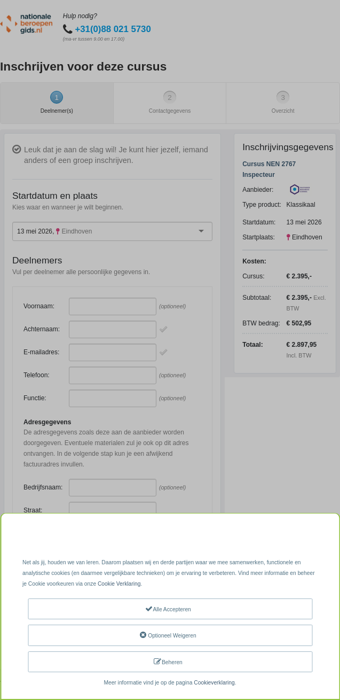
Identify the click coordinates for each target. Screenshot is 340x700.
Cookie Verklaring (119, 584)
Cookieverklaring (214, 683)
